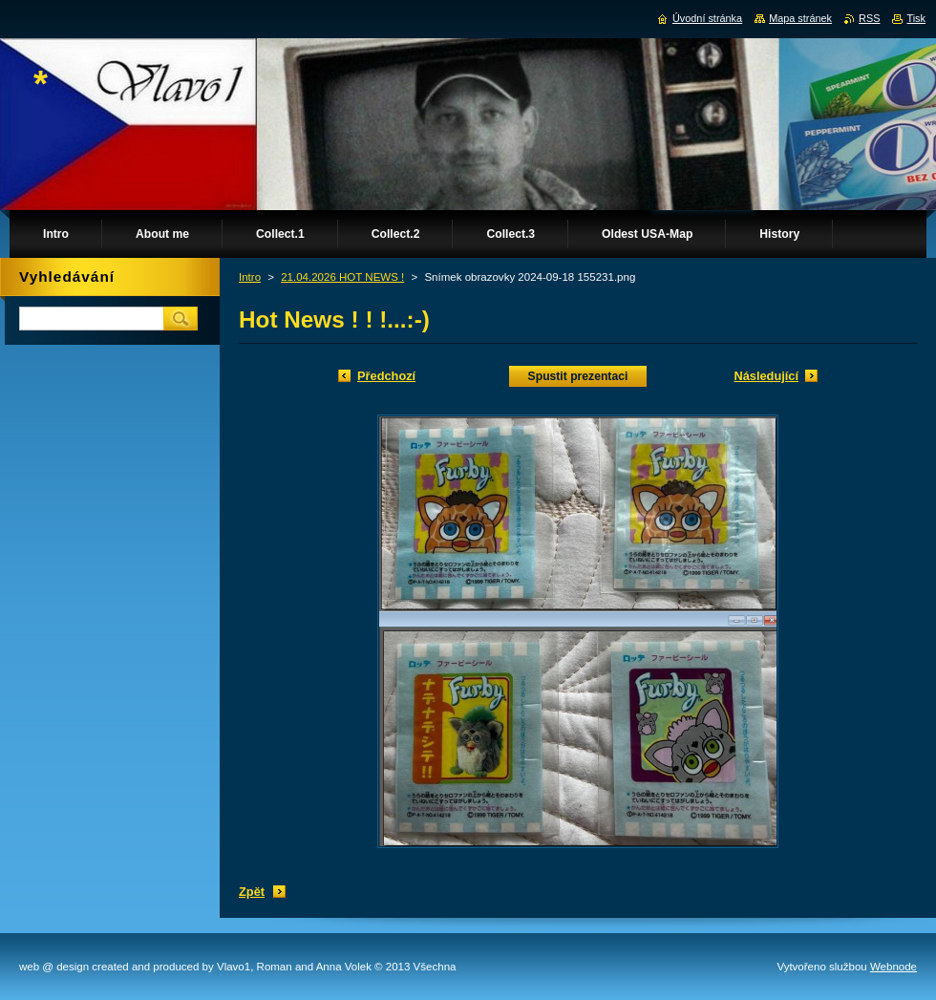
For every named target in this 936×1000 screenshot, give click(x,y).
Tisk (915, 18)
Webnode (893, 966)
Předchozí (386, 376)
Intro (250, 277)
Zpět (252, 891)
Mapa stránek (800, 18)
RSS (869, 18)
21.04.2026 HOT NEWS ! (342, 277)
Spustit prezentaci (578, 376)
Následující (766, 376)
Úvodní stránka (707, 18)
